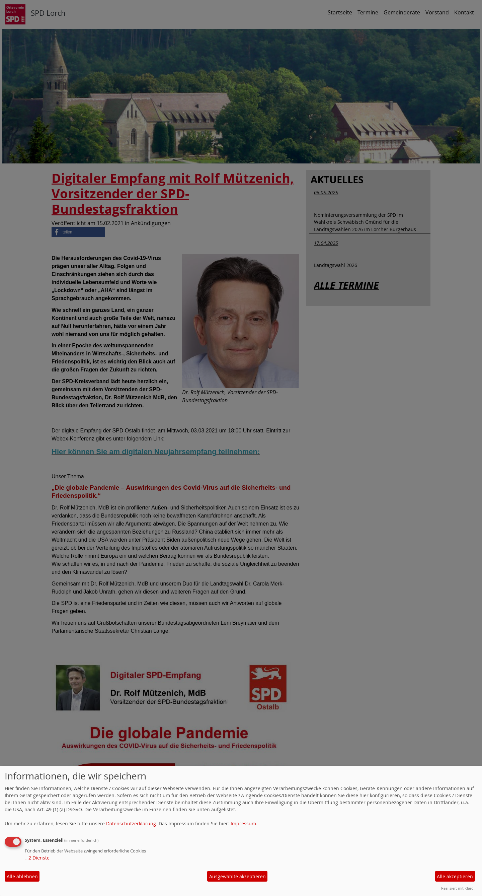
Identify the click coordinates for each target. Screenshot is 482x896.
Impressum (243, 823)
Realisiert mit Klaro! (458, 888)
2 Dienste (37, 857)
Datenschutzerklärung (131, 823)
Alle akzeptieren (455, 876)
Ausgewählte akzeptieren (237, 876)
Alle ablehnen (22, 876)
